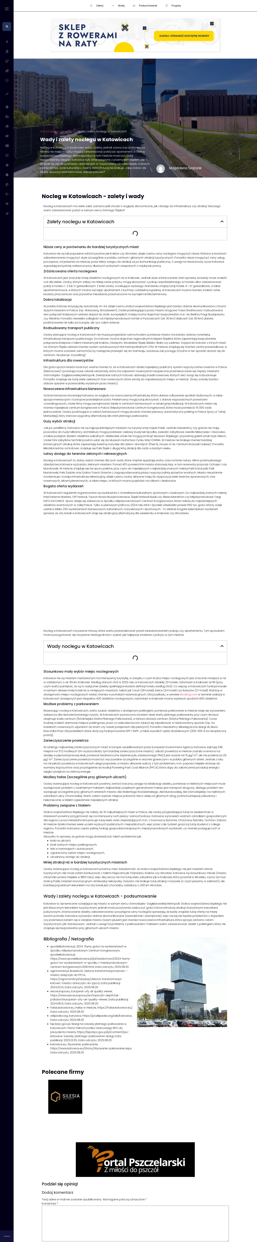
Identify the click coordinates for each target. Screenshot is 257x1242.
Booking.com (188, 694)
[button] (222, 221)
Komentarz (50, 1203)
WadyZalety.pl (49, 131)
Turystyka (68, 131)
